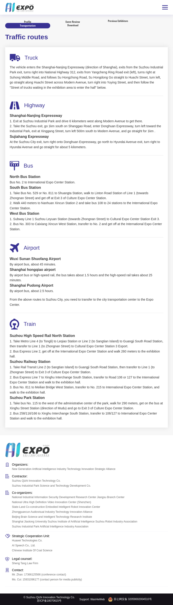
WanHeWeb (97, 599)
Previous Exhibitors (118, 20)
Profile (27, 21)
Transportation (28, 25)
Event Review (73, 21)
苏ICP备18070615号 (49, 600)
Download (72, 26)
